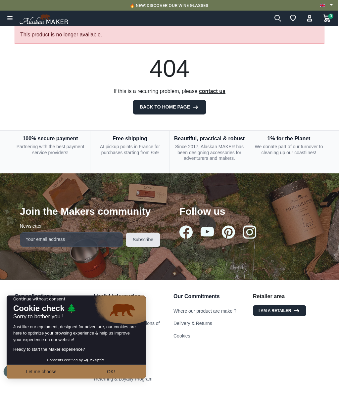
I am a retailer (280, 311)
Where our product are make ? (204, 311)
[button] (10, 18)
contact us (212, 91)
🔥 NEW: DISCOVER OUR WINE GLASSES (169, 5)
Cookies (181, 335)
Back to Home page (169, 107)
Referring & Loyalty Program (123, 379)
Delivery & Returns (192, 323)
